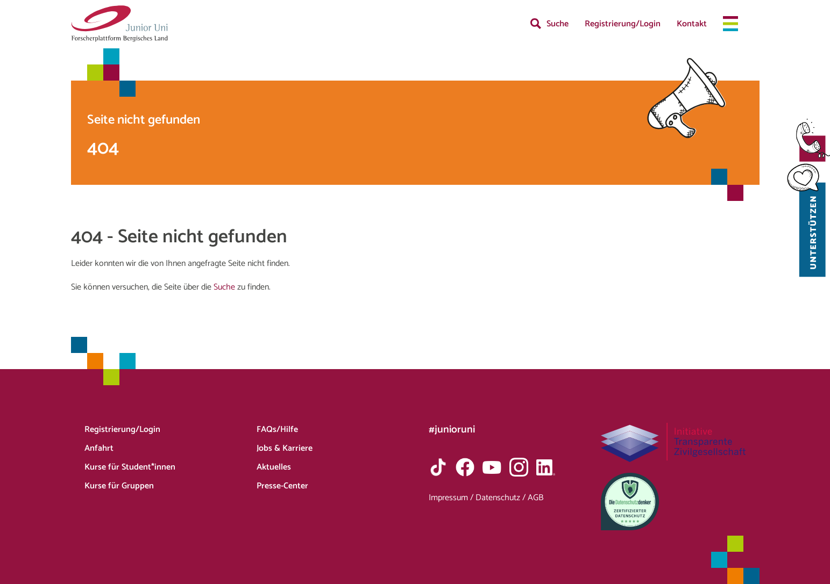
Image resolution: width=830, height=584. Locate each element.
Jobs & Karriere (285, 448)
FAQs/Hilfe (277, 429)
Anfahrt (98, 448)
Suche (558, 24)
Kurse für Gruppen (119, 486)
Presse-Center (282, 486)
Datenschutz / (502, 498)
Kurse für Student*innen (129, 467)
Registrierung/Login (623, 24)
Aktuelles (274, 467)
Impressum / (452, 498)
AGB (535, 498)
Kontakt (692, 24)
